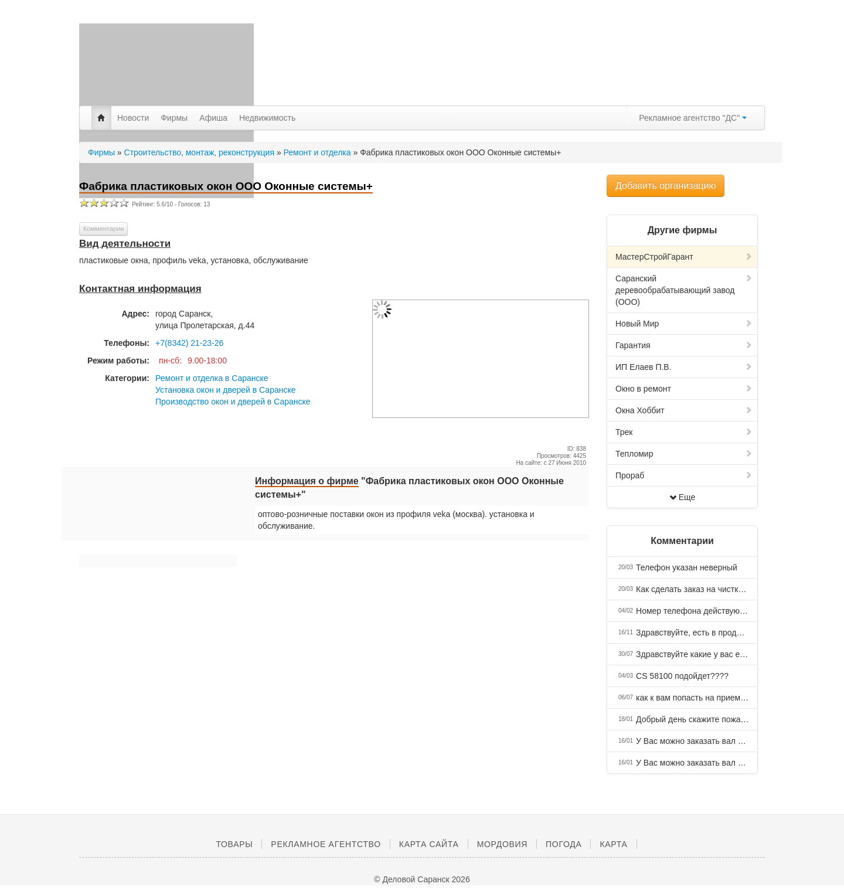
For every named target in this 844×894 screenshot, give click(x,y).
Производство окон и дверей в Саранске (233, 401)
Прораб (684, 475)
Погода (563, 844)
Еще (682, 497)
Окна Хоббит (684, 410)
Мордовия (502, 844)
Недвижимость (267, 118)
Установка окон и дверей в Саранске (225, 390)
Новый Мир (684, 323)
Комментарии (103, 228)
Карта (613, 844)
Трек (684, 432)
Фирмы (174, 118)
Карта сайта (429, 844)
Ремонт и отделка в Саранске (211, 378)
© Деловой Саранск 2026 (421, 879)
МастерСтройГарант (684, 256)
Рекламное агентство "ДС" (693, 118)
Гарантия (684, 345)
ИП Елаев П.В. (684, 367)
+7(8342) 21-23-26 (189, 343)
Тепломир (684, 453)
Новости (133, 118)
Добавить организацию (665, 186)
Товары (234, 844)
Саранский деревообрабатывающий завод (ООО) (684, 290)
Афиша (213, 118)
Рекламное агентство (325, 844)
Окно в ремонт (684, 388)
